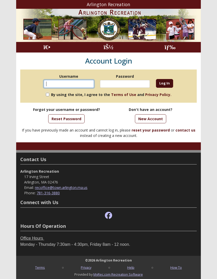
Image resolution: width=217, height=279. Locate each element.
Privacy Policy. (158, 94)
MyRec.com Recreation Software (118, 274)
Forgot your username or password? (66, 109)
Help (130, 267)
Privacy (86, 267)
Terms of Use (123, 94)
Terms (40, 267)
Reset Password (66, 118)
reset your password (151, 130)
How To (176, 267)
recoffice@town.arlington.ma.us (61, 187)
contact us (185, 130)
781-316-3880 (48, 192)
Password (125, 76)
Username (68, 76)
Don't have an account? (150, 109)
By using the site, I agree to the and (111, 94)
